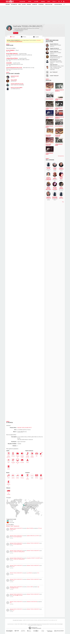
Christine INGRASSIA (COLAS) (17, 83)
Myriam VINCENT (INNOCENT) (48, 188)
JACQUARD (9, 63)
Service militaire (48, 4)
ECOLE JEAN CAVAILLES (12, 53)
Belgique (8, 526)
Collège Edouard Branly (12, 58)
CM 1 (11, 602)
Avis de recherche (58, 4)
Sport (29, 1)
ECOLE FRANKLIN (10, 50)
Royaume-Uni (16, 526)
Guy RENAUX (29, 572)
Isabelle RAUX (61, 178)
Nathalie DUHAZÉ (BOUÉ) (32, 601)
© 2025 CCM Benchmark (38, 625)
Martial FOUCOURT (15, 76)
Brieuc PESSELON (54, 59)
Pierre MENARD (61, 188)
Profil (13, 36)
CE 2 (13, 580)
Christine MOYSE (48, 168)
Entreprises (41, 4)
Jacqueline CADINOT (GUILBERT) (33, 558)
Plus (54, 1)
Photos (24, 36)
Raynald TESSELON (54, 44)
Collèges (24, 4)
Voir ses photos (61, 155)
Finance (43, 1)
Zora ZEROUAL (61, 198)
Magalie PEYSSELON (54, 48)
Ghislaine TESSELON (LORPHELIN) (48, 179)
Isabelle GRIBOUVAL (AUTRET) (33, 535)
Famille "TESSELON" (54, 75)
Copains (37, 36)
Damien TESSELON (54, 51)
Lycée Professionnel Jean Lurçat (14, 67)
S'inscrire (8, 4)
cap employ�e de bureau (17, 595)
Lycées (19, 4)
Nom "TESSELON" (54, 72)
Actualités (22, 1)
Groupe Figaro (30, 625)
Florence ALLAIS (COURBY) (16, 87)
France (11, 526)
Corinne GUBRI (30, 586)
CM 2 (13, 566)
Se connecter (14, 4)
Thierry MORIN (14, 80)
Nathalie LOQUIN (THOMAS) (55, 188)
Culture (36, 1)
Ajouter (16, 33)
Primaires (29, 4)
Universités (34, 4)
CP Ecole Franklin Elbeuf (17, 536)
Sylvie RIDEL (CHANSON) (54, 198)
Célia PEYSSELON (53, 55)
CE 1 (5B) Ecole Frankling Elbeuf (18, 551)
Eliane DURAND (30, 528)
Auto (48, 1)
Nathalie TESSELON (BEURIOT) (16, 528)
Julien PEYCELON (53, 64)
